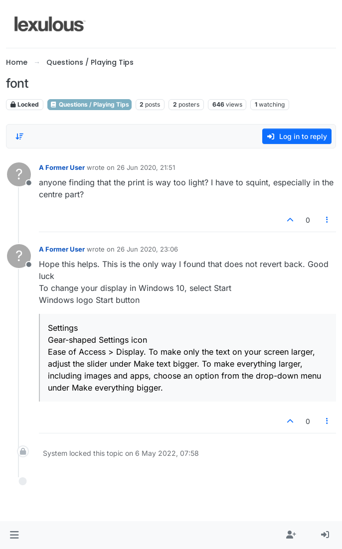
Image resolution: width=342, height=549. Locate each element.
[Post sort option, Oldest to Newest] (19, 136)
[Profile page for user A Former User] (19, 174)
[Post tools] (328, 220)
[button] (14, 535)
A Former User (62, 167)
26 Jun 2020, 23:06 (147, 249)
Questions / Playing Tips (89, 104)
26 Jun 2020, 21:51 (146, 167)
